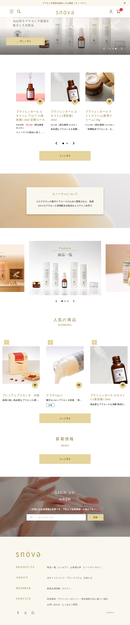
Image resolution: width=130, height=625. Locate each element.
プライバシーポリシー (68, 599)
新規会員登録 (53, 588)
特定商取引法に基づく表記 (94, 599)
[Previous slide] (104, 49)
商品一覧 (51, 567)
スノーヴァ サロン (92, 567)
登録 (95, 517)
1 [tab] (63, 143)
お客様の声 (75, 567)
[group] (65, 27)
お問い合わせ (53, 604)
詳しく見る (25, 41)
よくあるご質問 (70, 604)
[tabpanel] (30, 102)
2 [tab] (67, 143)
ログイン (66, 588)
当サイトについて (56, 578)
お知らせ (87, 578)
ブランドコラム (74, 578)
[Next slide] (122, 49)
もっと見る (65, 156)
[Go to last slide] (56, 301)
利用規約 (51, 599)
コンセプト (63, 567)
